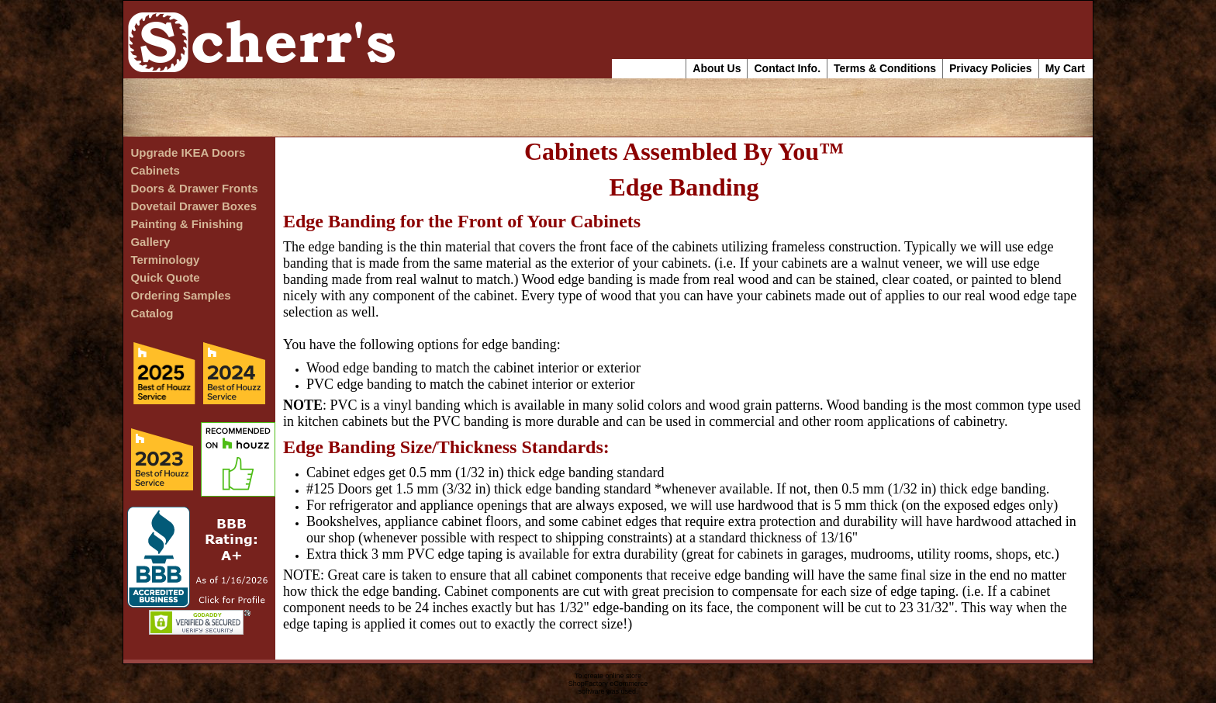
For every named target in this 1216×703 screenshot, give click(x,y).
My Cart (1065, 68)
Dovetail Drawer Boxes (193, 206)
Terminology (164, 259)
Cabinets (154, 170)
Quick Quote (164, 277)
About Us (717, 68)
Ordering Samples (180, 295)
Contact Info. (787, 68)
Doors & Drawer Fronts (193, 188)
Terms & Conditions (885, 68)
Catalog (151, 313)
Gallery (150, 241)
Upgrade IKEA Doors (187, 152)
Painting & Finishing (186, 223)
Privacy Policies (990, 68)
